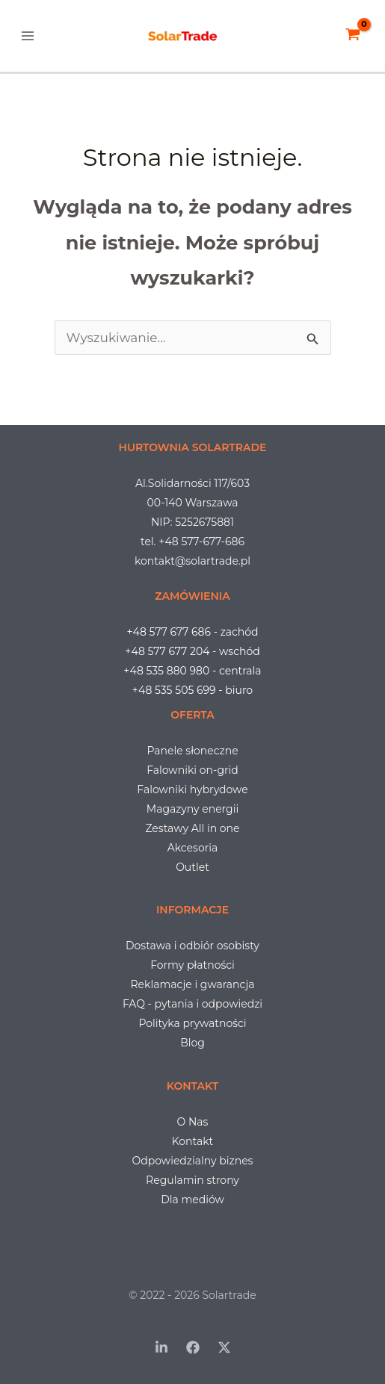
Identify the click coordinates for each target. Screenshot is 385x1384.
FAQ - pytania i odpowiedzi (192, 1004)
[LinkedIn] (161, 1347)
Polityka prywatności (192, 1023)
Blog (192, 1042)
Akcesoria (192, 847)
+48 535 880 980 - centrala (192, 670)
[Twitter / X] (224, 1347)
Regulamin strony (192, 1180)
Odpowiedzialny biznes (192, 1160)
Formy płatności (192, 965)
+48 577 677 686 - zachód (192, 632)
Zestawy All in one (192, 828)
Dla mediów (192, 1199)
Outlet (192, 867)
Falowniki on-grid (192, 770)
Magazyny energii (192, 809)
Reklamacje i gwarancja (193, 984)
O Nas (193, 1122)
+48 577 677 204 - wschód (192, 651)
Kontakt (193, 1141)
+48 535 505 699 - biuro (192, 690)
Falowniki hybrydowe (192, 789)
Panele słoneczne (192, 750)
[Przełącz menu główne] (27, 36)
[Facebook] (193, 1347)
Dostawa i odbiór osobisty (192, 945)
